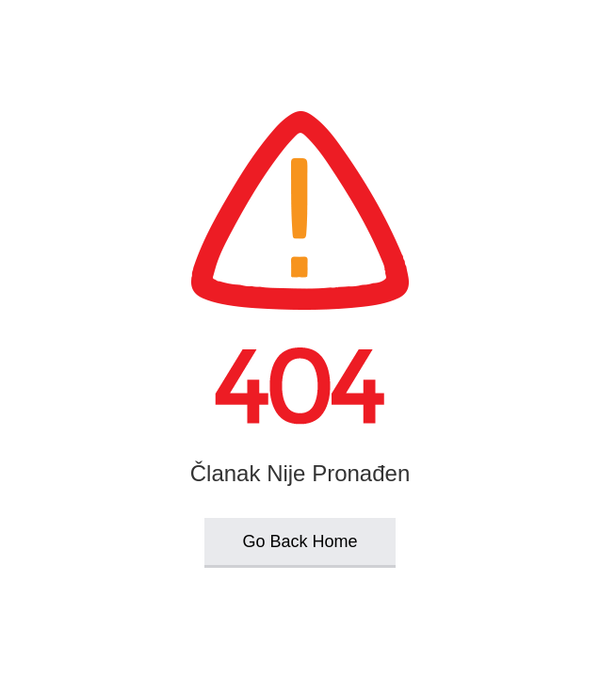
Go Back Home (299, 541)
